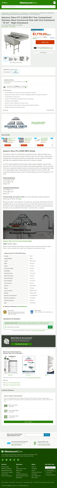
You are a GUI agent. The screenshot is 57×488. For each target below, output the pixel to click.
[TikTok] (14, 460)
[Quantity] (34, 42)
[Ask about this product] (28, 327)
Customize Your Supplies (7, 472)
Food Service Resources (21, 474)
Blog (17, 466)
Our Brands (34, 468)
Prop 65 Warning (22, 306)
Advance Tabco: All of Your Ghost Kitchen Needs (17, 241)
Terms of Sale (4, 482)
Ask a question (12, 26)
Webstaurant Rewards (6, 468)
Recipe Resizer (4, 474)
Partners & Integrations (6, 475)
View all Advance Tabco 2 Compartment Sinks (38, 123)
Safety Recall (19, 477)
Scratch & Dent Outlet (21, 468)
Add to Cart (7, 145)
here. (20, 199)
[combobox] (28, 6)
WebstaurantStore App (6, 470)
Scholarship (34, 474)
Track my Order (50, 470)
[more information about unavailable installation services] (26, 81)
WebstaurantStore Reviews (22, 475)
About (5, 243)
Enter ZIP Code (7, 82)
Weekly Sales (19, 470)
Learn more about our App (44, 444)
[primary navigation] (4, 3)
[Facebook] (10, 460)
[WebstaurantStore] (20, 451)
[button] (5, 58)
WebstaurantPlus (5, 466)
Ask (50, 327)
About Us (34, 466)
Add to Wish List (43, 52)
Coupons (18, 472)
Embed (14, 243)
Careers (33, 470)
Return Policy (35, 477)
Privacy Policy (42, 330)
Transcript (10, 243)
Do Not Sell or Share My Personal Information (44, 482)
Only (34, 31)
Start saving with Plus (16, 444)
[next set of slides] (54, 142)
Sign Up (47, 434)
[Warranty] (47, 365)
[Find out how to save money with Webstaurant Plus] (3, 138)
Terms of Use (34, 330)
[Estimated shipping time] (26, 87)
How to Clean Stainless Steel (17, 382)
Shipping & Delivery (50, 474)
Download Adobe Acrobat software (34, 377)
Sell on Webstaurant (36, 475)
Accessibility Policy (28, 482)
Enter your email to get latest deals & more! (14, 434)
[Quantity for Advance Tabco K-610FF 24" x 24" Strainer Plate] (20, 145)
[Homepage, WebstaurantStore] (28, 3)
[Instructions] (28, 365)
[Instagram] (2, 460)
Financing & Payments (37, 472)
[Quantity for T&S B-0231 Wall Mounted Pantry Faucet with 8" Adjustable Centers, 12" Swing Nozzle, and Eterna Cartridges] (36, 145)
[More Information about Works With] (9, 135)
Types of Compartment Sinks (17, 385)
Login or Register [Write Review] (29, 421)
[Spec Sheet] (10, 365)
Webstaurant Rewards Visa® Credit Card (46, 48)
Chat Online (48, 472)
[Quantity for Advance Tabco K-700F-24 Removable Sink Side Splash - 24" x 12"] (3, 145)
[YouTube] (6, 460)
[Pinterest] (18, 460)
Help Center (50, 467)
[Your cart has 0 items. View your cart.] (53, 2)
